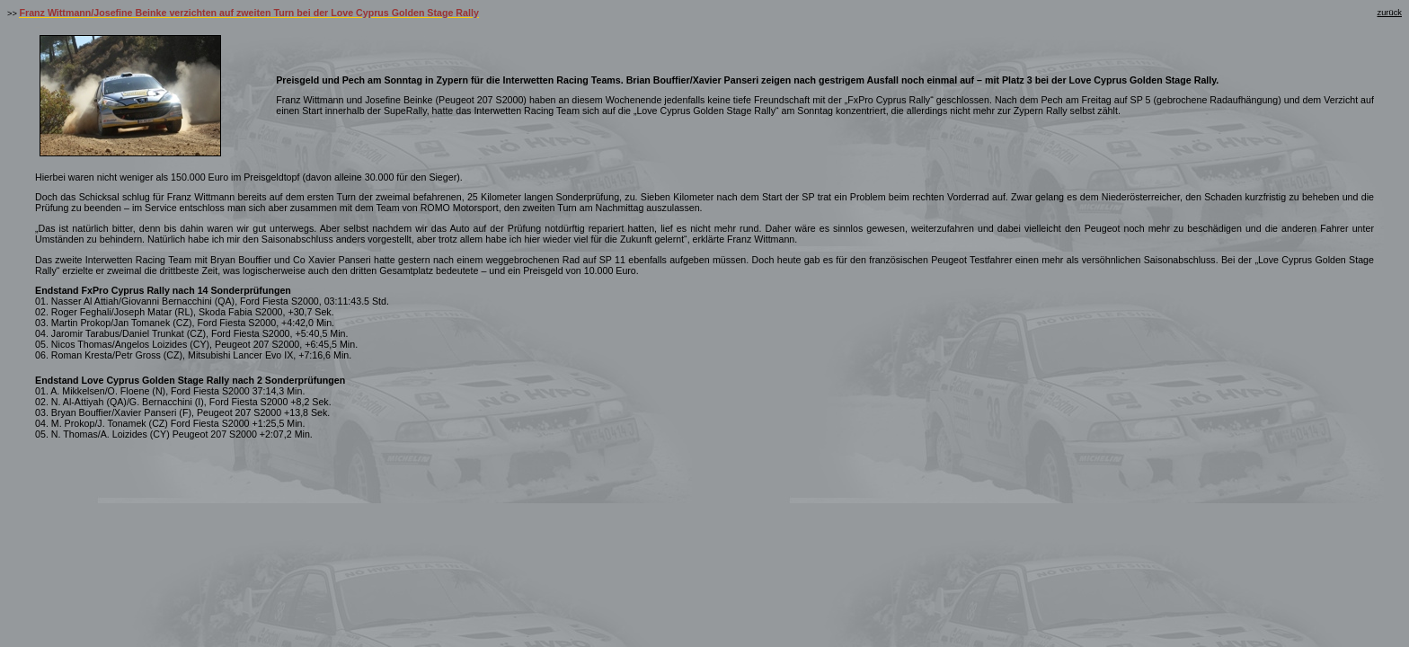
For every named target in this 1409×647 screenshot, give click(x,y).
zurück (1390, 12)
